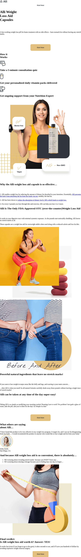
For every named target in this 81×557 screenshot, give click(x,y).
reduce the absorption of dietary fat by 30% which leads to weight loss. (42, 200)
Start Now (40, 5)
